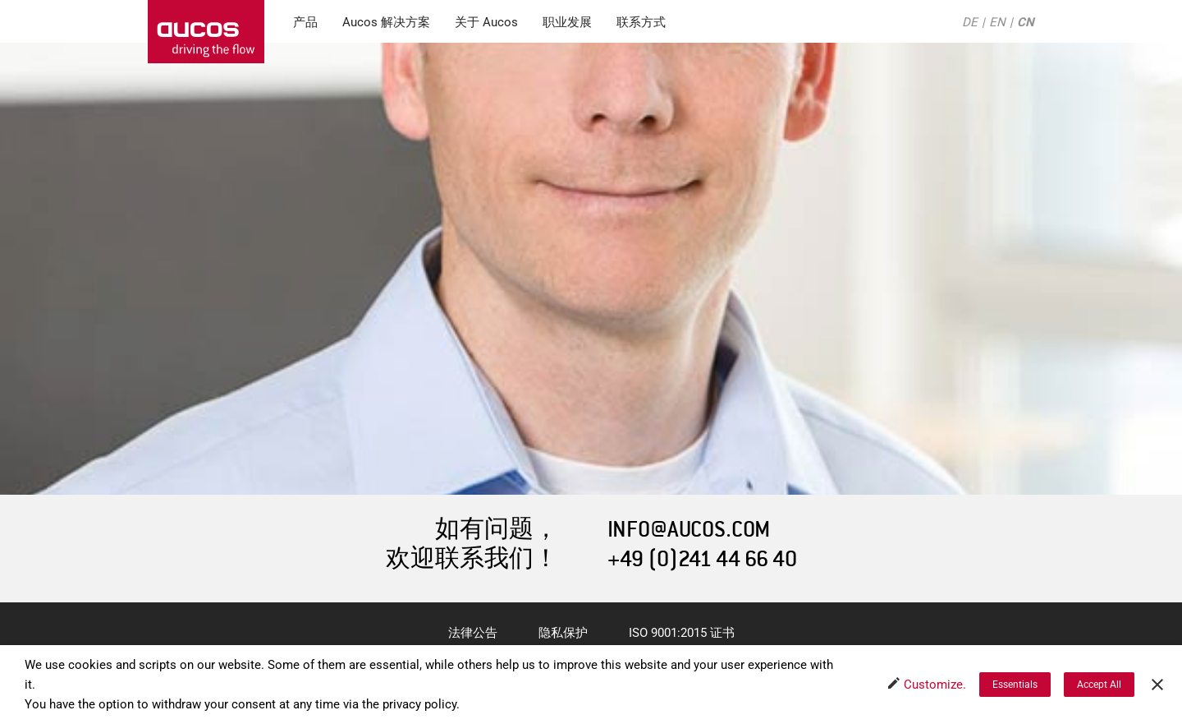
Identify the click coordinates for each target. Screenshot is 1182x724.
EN (997, 22)
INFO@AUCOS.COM (688, 529)
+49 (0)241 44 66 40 (702, 559)
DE (970, 22)
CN (1025, 22)
